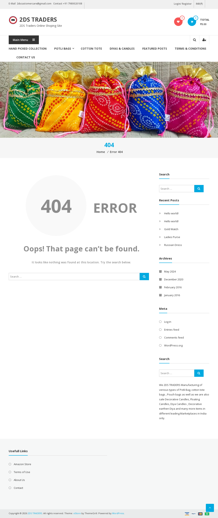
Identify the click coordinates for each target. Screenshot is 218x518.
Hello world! (171, 213)
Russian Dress (173, 245)
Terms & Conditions (190, 48)
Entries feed (171, 329)
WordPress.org (173, 345)
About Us (19, 480)
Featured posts (154, 48)
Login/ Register (183, 3)
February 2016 (173, 287)
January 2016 (172, 295)
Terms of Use (22, 472)
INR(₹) (199, 3)
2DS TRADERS (38, 19)
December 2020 (173, 279)
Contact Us (25, 57)
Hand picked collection (28, 48)
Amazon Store (22, 464)
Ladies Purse (172, 237)
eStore (77, 513)
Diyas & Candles (122, 48)
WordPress (118, 513)
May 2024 (170, 271)
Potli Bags (62, 48)
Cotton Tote (91, 48)
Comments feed (174, 337)
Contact (18, 488)
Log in (167, 322)
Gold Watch (171, 229)
